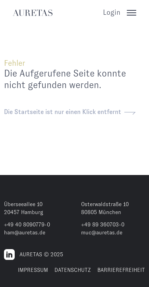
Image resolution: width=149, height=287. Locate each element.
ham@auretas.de (24, 232)
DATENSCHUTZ (72, 270)
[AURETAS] (32, 12)
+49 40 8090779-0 (27, 224)
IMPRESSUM (33, 270)
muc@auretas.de (101, 232)
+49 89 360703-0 (102, 224)
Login (111, 12)
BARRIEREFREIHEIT (121, 270)
